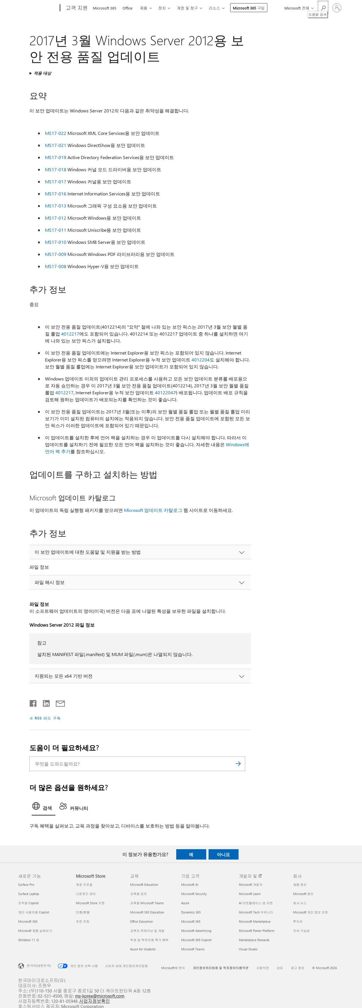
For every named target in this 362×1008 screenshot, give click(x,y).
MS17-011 (55, 230)
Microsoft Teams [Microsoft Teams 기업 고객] (193, 949)
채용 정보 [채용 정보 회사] (300, 884)
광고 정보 (297, 968)
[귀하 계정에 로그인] (337, 8)
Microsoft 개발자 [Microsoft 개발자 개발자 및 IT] (250, 884)
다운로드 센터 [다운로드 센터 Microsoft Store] (86, 894)
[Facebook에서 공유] (33, 702)
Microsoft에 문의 (173, 968)
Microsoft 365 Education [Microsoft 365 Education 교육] (147, 912)
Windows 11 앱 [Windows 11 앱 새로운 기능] (28, 940)
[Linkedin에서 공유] (43, 702)
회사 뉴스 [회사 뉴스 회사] (300, 903)
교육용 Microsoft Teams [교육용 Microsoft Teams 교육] (147, 903)
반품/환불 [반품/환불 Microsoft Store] (83, 912)
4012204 (201, 360)
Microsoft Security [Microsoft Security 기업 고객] (194, 894)
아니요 (223, 854)
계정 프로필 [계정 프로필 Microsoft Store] (84, 884)
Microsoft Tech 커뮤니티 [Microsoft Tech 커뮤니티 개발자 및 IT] (256, 912)
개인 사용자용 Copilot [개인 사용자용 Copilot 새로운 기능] (33, 912)
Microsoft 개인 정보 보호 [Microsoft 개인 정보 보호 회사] (310, 912)
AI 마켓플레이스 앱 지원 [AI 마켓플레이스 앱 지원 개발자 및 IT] (256, 903)
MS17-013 (55, 206)
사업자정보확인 (94, 1001)
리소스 (214, 7)
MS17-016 (55, 194)
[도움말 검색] (323, 7)
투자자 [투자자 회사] (298, 921)
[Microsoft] (38, 8)
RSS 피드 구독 (48, 717)
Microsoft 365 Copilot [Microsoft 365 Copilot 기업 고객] (196, 940)
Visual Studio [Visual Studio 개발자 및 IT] (248, 949)
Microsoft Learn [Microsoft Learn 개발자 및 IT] (250, 894)
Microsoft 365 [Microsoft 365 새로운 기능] (27, 921)
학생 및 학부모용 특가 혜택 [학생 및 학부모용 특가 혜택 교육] (149, 940)
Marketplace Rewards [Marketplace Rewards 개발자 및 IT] (254, 940)
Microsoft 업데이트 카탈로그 (153, 510)
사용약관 (262, 968)
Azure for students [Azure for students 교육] (143, 949)
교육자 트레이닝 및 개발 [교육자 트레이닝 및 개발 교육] (147, 930)
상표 (280, 968)
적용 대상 (42, 73)
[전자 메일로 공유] (57, 702)
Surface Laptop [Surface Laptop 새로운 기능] (28, 894)
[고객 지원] (76, 8)
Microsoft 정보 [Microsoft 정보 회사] (303, 894)
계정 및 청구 (187, 7)
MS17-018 (55, 169)
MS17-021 (55, 145)
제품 (143, 7)
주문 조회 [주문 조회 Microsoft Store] (82, 921)
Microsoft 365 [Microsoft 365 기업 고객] (190, 921)
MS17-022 (55, 133)
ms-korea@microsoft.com (99, 996)
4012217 (70, 334)
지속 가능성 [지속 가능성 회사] (301, 930)
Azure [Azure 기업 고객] (185, 903)
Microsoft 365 (104, 7)
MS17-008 (55, 266)
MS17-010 (55, 242)
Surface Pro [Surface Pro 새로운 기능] (26, 884)
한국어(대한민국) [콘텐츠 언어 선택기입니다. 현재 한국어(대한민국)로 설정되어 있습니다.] (39, 965)
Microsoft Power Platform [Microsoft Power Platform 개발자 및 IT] (256, 930)
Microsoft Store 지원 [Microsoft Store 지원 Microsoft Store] (90, 903)
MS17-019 (55, 157)
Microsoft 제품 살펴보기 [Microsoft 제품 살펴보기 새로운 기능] (35, 930)
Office (127, 7)
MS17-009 (55, 254)
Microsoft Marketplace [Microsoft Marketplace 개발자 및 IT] (255, 921)
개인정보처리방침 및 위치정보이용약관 (220, 968)
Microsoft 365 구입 (249, 7)
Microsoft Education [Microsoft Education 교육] (144, 884)
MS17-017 (55, 181)
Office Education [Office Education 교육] (141, 921)
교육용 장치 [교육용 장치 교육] (138, 894)
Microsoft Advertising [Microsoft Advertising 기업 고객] (196, 930)
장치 (162, 7)
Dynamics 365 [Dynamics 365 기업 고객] (191, 912)
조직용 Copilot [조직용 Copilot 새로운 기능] (28, 903)
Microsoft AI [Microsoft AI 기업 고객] (189, 884)
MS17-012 (55, 218)
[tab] (43, 807)
